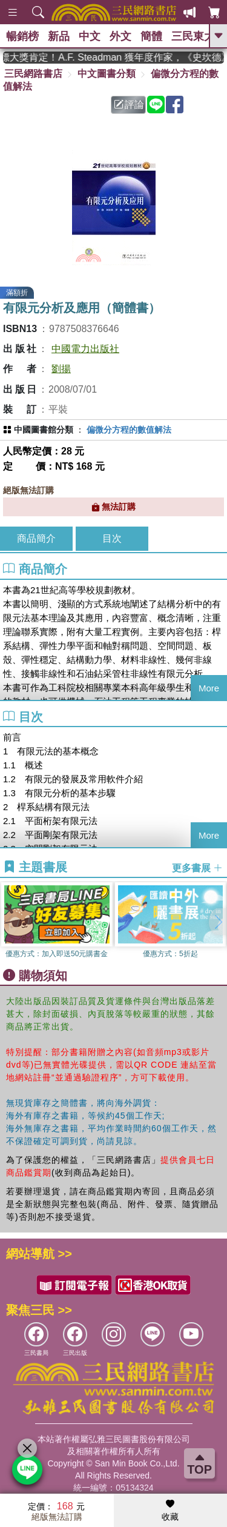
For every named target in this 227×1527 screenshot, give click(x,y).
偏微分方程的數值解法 (129, 429)
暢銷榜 (22, 36)
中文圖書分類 (106, 73)
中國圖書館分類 (43, 429)
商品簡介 (36, 538)
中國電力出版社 (85, 349)
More (209, 688)
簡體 (151, 36)
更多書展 (197, 867)
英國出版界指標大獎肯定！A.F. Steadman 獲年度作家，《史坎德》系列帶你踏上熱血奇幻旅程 (113, 57)
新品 (59, 36)
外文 (120, 36)
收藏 (170, 1511)
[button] (218, 921)
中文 (89, 36)
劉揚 (61, 369)
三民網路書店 (33, 73)
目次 (112, 538)
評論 (129, 104)
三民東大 (193, 36)
